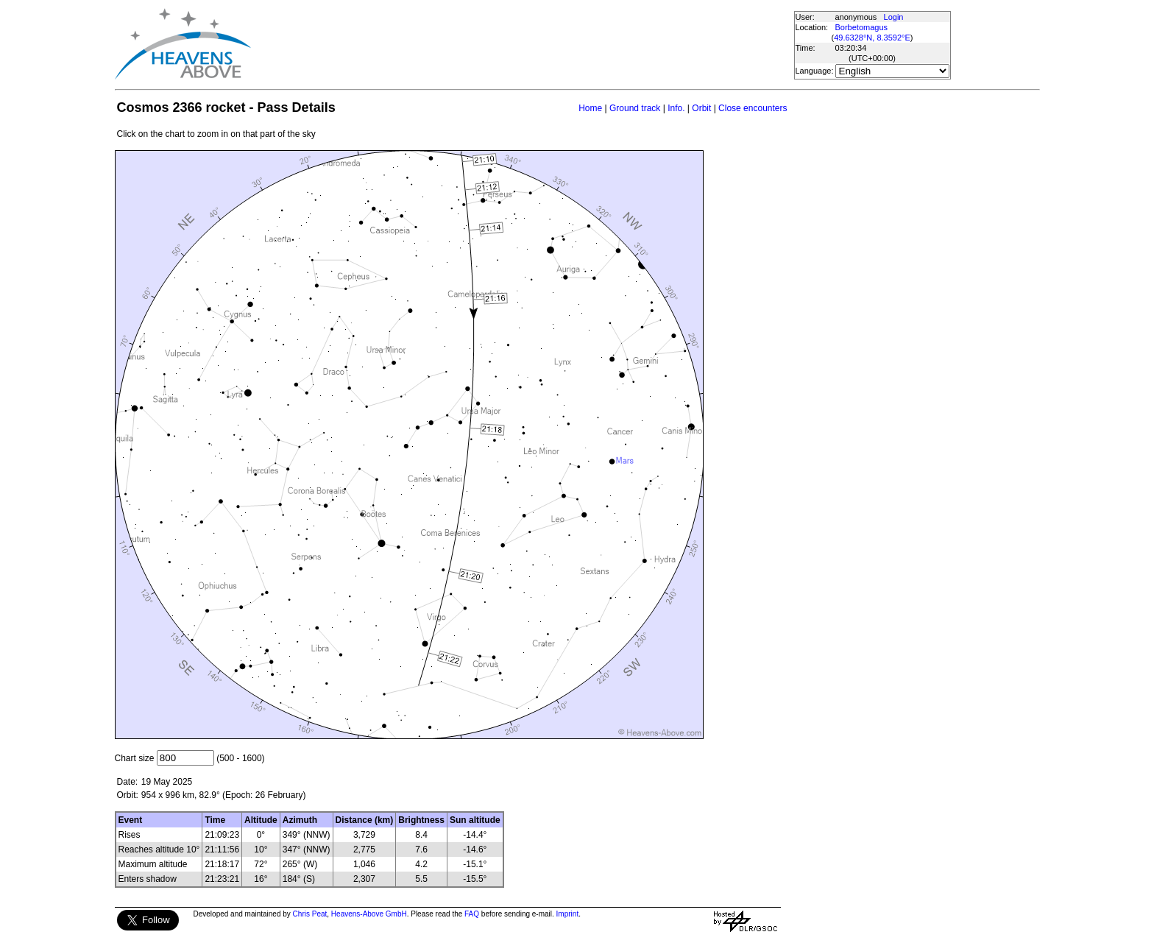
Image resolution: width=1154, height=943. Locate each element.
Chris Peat (310, 914)
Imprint (567, 914)
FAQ (471, 914)
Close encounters (752, 108)
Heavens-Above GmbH (369, 914)
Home (590, 108)
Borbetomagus (861, 27)
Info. (676, 108)
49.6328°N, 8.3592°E (872, 37)
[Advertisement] (522, 44)
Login (894, 17)
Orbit (701, 108)
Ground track (634, 108)
